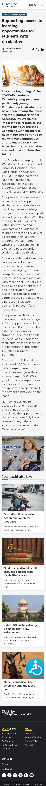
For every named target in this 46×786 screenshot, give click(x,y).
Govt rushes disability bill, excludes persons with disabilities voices (20, 571)
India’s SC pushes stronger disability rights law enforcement (21, 628)
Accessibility (30, 745)
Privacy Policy (31, 741)
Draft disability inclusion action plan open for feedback (20, 518)
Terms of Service (33, 737)
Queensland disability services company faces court (19, 685)
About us (29, 733)
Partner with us (9, 745)
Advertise (6, 737)
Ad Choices (7, 741)
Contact (6, 764)
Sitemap (6, 749)
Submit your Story (11, 733)
